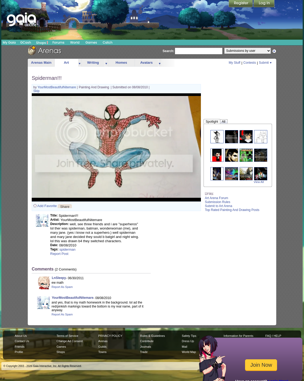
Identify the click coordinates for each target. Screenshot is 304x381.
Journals (145, 346)
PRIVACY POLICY (110, 335)
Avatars (146, 63)
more (79, 63)
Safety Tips (189, 335)
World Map (189, 352)
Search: (168, 51)
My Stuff (234, 63)
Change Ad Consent (70, 341)
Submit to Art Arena (218, 206)
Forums (58, 42)
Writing (93, 63)
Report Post (59, 254)
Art (66, 63)
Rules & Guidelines (152, 335)
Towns (102, 352)
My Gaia (9, 42)
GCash (25, 42)
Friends (20, 346)
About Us (21, 335)
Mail (184, 346)
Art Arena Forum (216, 198)
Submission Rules (217, 202)
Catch (108, 42)
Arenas (103, 341)
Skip (36, 91)
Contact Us (22, 341)
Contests (249, 63)
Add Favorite (47, 206)
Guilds (102, 346)
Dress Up (188, 341)
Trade (144, 352)
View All (259, 181)
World (75, 42)
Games (91, 42)
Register (241, 4)
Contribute (147, 341)
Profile (19, 352)
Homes (121, 63)
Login (264, 4)
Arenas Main (41, 63)
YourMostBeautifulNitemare (57, 87)
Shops (42, 42)
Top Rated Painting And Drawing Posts (232, 210)
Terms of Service (67, 335)
